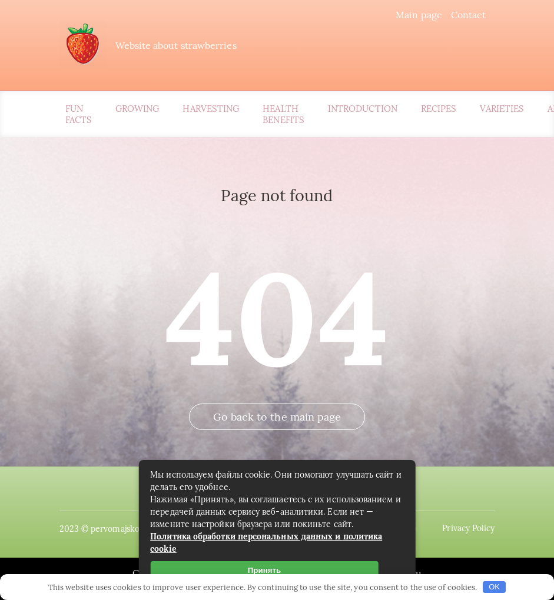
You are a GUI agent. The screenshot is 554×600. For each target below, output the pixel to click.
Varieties (502, 108)
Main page (419, 15)
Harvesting (211, 108)
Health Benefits (283, 114)
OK (494, 586)
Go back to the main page (277, 417)
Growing (137, 108)
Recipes (439, 108)
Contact (468, 15)
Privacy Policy (468, 528)
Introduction (362, 108)
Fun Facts (78, 114)
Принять (264, 570)
